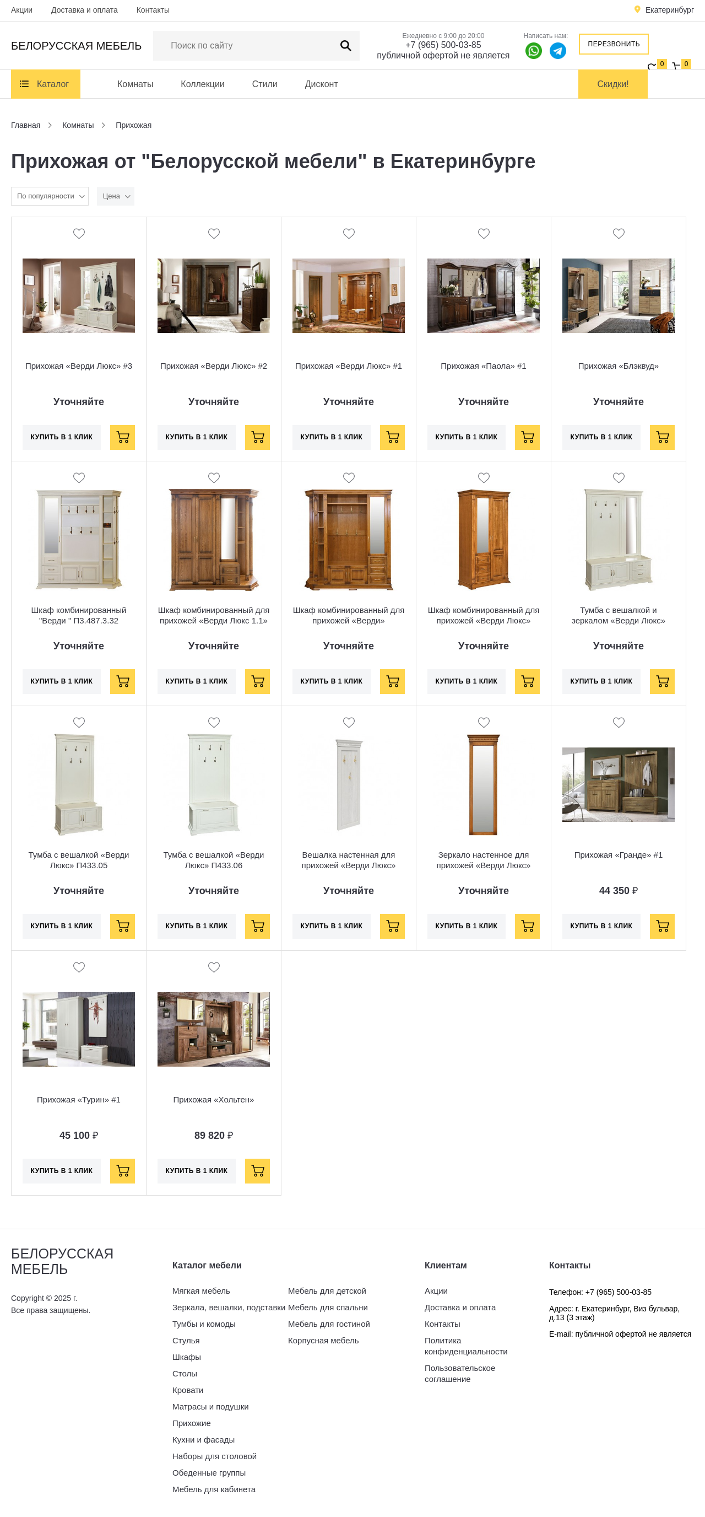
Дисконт (321, 84)
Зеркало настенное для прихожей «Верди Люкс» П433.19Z (484, 865)
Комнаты (135, 84)
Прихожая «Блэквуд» (618, 365)
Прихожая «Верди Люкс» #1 (348, 365)
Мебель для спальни (328, 1307)
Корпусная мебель (323, 1340)
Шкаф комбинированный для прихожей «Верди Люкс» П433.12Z (484, 620)
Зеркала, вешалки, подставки (228, 1307)
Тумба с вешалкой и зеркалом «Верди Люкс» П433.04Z (618, 620)
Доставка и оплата (84, 10)
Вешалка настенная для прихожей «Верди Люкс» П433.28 (349, 865)
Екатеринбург (670, 10)
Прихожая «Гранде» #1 (618, 854)
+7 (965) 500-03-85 (443, 45)
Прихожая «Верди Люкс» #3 (78, 365)
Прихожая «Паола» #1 (483, 365)
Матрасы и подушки (210, 1406)
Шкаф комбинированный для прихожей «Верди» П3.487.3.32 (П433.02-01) (349, 620)
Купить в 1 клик (62, 437)
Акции (21, 10)
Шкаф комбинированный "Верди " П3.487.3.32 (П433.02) (79, 620)
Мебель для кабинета (214, 1489)
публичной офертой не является (443, 55)
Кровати (187, 1390)
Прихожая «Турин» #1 (79, 1099)
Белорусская (76, 45)
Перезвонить (614, 44)
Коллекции (202, 84)
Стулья (186, 1340)
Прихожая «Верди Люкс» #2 (213, 365)
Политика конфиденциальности (466, 1346)
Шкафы (186, 1357)
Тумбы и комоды (204, 1323)
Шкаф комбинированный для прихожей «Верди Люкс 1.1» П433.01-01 (214, 620)
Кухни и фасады (203, 1439)
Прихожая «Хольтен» (213, 1099)
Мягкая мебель (201, 1290)
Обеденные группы (209, 1472)
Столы (184, 1373)
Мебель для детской (327, 1290)
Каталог (53, 84)
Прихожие (191, 1423)
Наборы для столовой (214, 1456)
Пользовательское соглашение (460, 1373)
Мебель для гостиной (329, 1323)
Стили (265, 84)
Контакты (153, 10)
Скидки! (613, 84)
